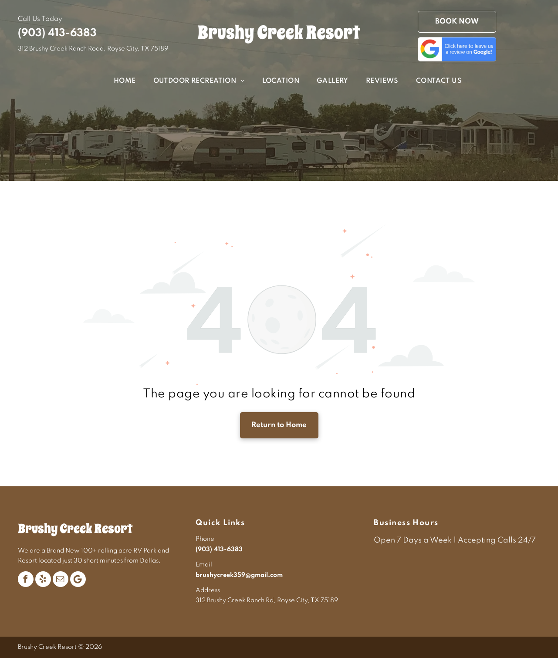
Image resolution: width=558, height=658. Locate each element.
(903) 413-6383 (57, 33)
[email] (60, 579)
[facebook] (26, 579)
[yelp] (43, 579)
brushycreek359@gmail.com (239, 575)
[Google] (78, 579)
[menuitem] (116, 81)
